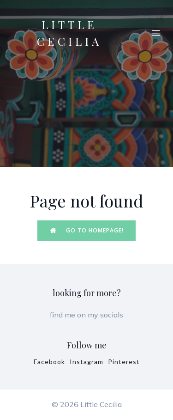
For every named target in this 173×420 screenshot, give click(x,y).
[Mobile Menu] (156, 33)
